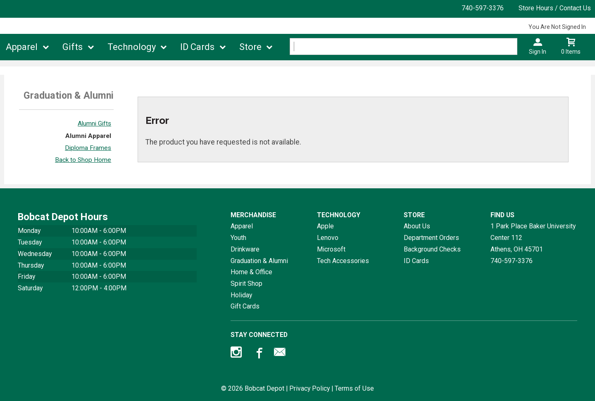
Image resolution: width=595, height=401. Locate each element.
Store (250, 47)
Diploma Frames (88, 148)
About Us (417, 226)
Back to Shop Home (83, 160)
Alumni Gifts (94, 123)
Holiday (241, 295)
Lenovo (327, 238)
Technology (131, 47)
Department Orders (431, 238)
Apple (325, 226)
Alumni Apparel (88, 136)
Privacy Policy (309, 388)
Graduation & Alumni (259, 261)
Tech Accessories (343, 261)
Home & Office (251, 272)
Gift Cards (245, 306)
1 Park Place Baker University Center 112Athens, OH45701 (533, 237)
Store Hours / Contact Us (555, 8)
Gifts (72, 47)
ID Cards (197, 47)
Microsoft (331, 249)
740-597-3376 (483, 8)
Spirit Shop (246, 283)
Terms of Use (354, 388)
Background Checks (432, 249)
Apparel (22, 47)
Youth (238, 238)
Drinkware (245, 249)
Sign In (537, 51)
